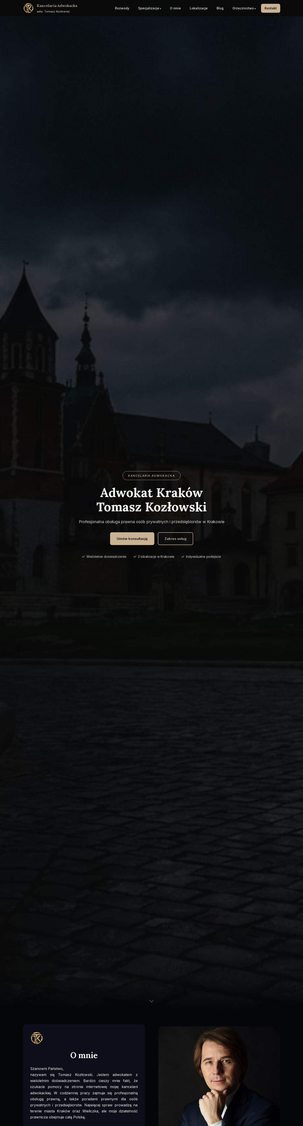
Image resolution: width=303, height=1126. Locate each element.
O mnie (175, 8)
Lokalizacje (199, 8)
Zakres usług (175, 539)
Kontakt (271, 8)
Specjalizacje (148, 8)
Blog (220, 8)
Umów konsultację (132, 539)
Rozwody (122, 8)
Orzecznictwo (243, 8)
